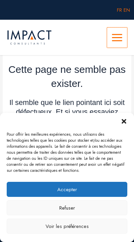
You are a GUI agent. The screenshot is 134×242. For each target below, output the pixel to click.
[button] (124, 121)
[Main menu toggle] (117, 37)
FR (119, 9)
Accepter (67, 189)
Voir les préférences (67, 226)
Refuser (67, 208)
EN (127, 9)
